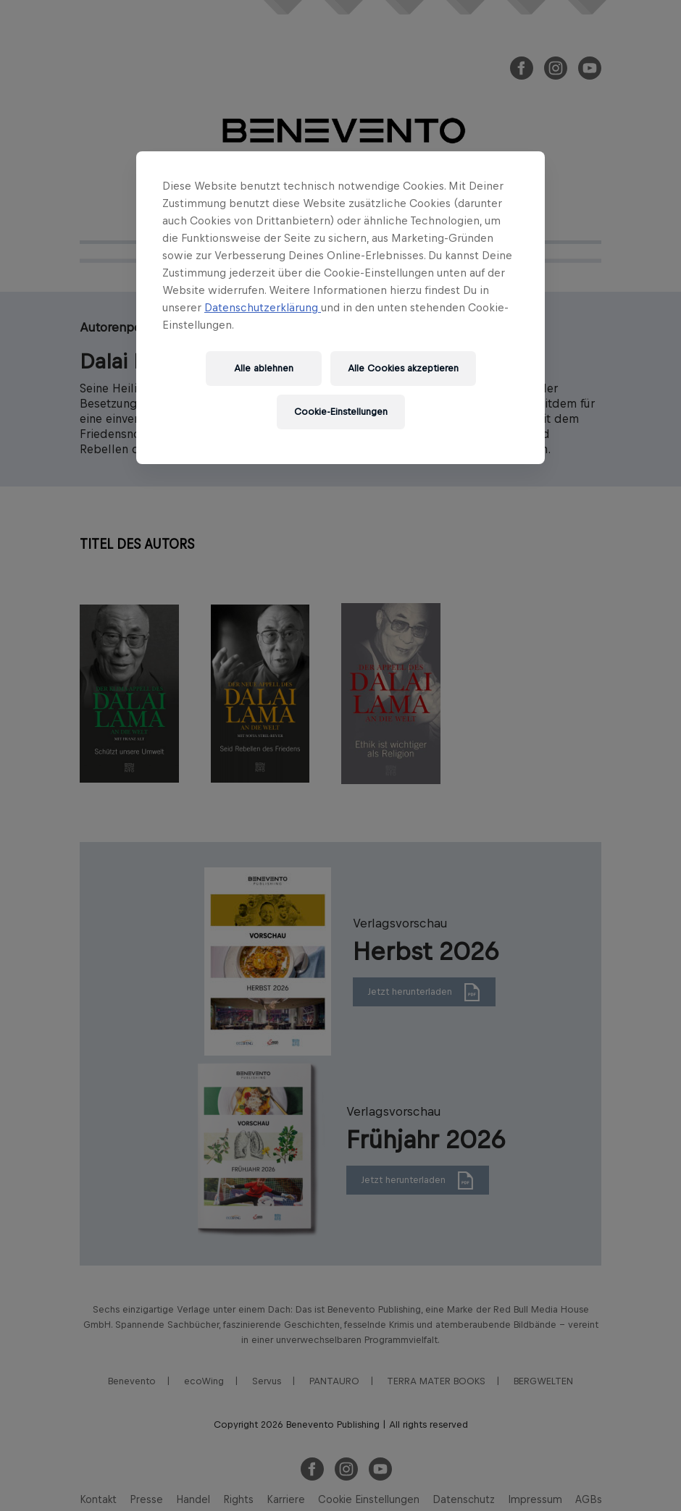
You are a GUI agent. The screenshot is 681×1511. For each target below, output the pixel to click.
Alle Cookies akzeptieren (403, 368)
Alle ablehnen (263, 368)
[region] (340, 307)
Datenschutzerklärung (262, 307)
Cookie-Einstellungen (341, 411)
